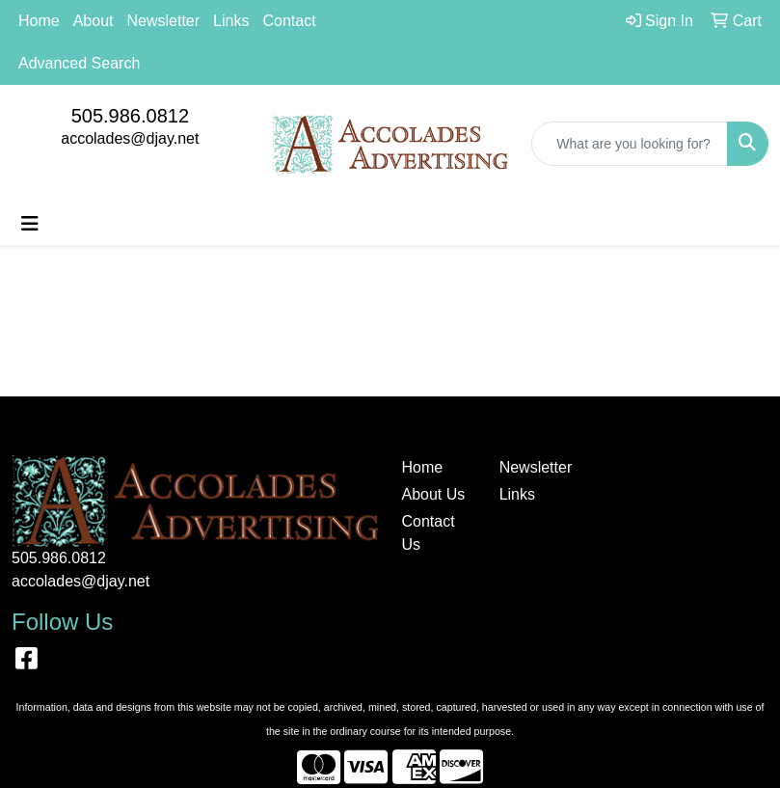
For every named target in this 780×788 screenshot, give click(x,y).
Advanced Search (79, 63)
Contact (288, 21)
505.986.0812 (130, 115)
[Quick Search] (629, 144)
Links (231, 21)
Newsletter (164, 21)
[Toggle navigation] (30, 223)
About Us (434, 494)
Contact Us (428, 533)
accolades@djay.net (130, 138)
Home (39, 21)
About (93, 21)
